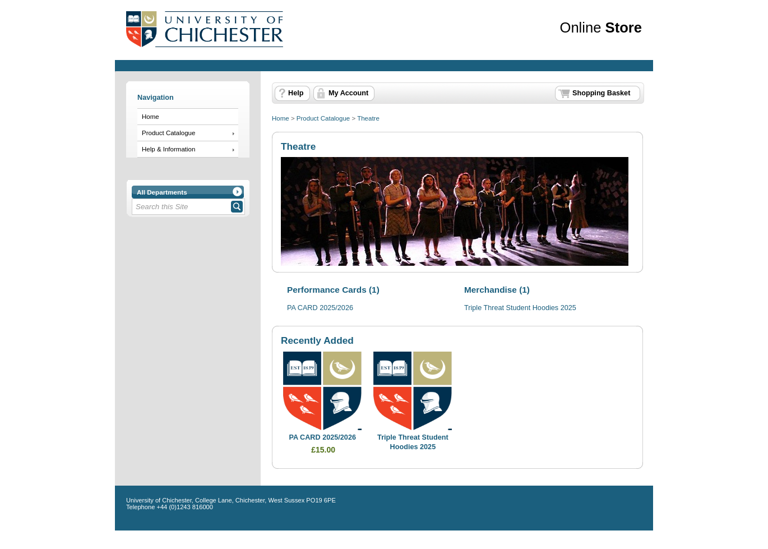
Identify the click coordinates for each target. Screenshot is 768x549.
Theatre (368, 118)
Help (295, 93)
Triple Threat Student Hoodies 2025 (520, 308)
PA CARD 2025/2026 (320, 308)
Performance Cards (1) (333, 289)
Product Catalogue (168, 133)
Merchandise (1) (497, 289)
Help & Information (168, 149)
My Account (348, 93)
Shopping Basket (601, 93)
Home (150, 116)
